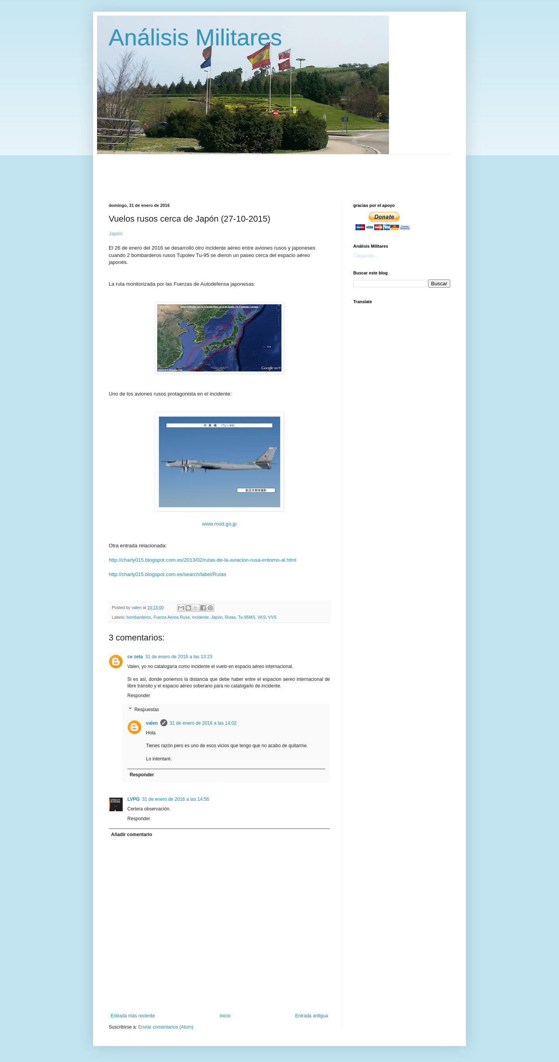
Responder (138, 695)
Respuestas (146, 709)
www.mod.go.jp (219, 524)
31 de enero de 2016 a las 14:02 (203, 723)
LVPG (133, 799)
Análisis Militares (195, 37)
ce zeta (135, 656)
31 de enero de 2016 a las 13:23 (178, 656)
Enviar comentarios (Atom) (165, 1027)
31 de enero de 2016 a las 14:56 (175, 799)
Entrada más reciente (133, 1016)
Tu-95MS (246, 617)
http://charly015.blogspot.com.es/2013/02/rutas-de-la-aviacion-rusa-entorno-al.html (202, 560)
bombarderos (139, 617)
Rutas (230, 617)
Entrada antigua (311, 1016)
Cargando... (365, 256)
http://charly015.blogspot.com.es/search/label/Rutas (167, 574)
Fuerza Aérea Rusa (171, 617)
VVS (272, 617)
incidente (200, 617)
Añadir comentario (131, 834)
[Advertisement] (297, 171)
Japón (216, 617)
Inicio (225, 1016)
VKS (261, 617)
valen (152, 723)
